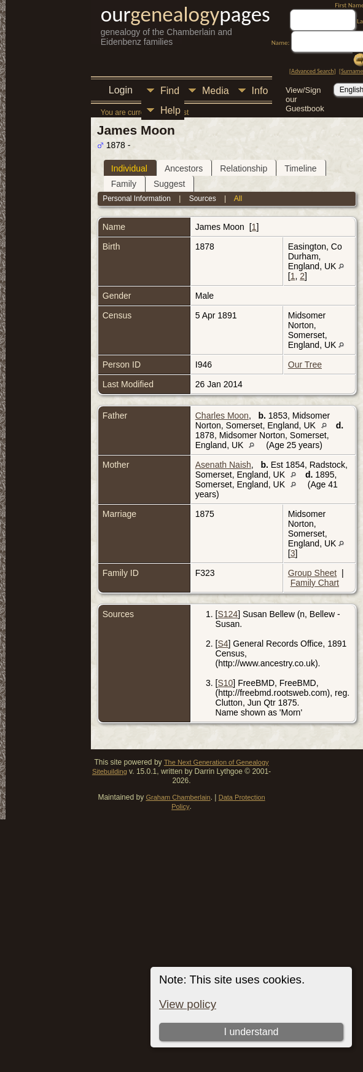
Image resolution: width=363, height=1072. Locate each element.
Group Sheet (312, 573)
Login (121, 90)
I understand (251, 1032)
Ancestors (184, 168)
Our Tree (305, 364)
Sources (202, 198)
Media (215, 90)
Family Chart (315, 583)
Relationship (243, 168)
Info (260, 90)
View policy (187, 1004)
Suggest (169, 184)
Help (170, 110)
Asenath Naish (223, 465)
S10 (225, 683)
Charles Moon (222, 415)
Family (123, 184)
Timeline (300, 168)
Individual (129, 168)
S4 (222, 643)
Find (169, 90)
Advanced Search (312, 71)
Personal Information (137, 198)
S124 (227, 614)
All (238, 198)
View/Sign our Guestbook (305, 91)
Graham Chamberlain (178, 797)
